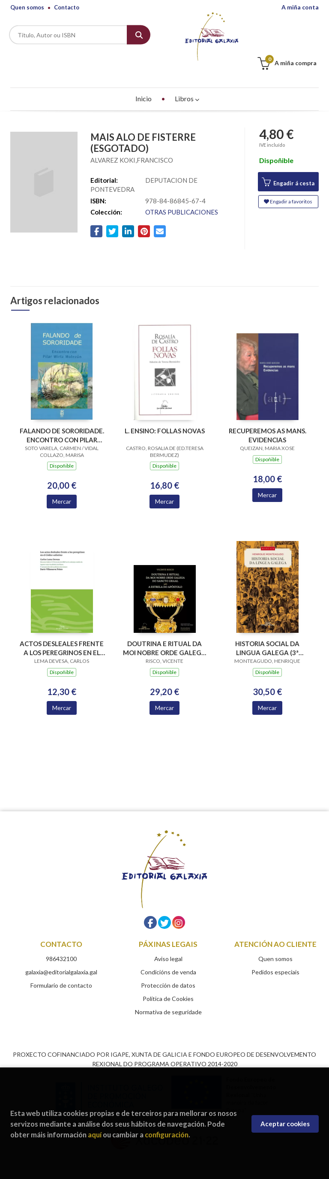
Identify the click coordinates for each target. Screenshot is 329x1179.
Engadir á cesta (288, 157)
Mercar (61, 476)
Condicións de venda (168, 947)
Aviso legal (168, 933)
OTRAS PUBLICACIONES (181, 187)
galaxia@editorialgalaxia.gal (61, 947)
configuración (166, 1134)
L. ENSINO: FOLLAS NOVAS (165, 406)
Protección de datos (168, 960)
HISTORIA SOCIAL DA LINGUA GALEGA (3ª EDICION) (267, 623)
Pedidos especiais (275, 947)
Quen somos (27, 7)
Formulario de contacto (61, 960)
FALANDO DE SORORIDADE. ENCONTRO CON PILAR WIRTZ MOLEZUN (62, 410)
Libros (187, 74)
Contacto (66, 7)
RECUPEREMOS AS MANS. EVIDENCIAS (267, 410)
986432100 (61, 933)
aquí (95, 1134)
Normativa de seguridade (168, 987)
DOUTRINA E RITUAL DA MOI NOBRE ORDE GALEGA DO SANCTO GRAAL (164, 623)
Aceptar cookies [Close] (285, 1124)
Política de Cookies (168, 973)
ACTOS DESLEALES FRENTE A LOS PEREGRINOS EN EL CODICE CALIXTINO (62, 623)
